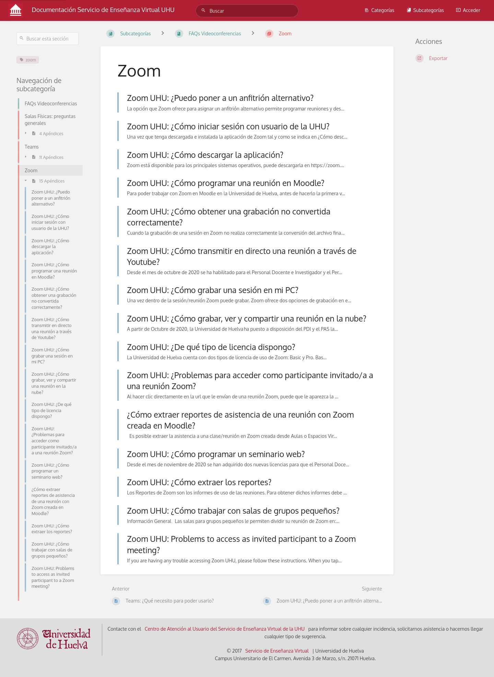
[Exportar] (446, 58)
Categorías (379, 10)
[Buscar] (204, 10)
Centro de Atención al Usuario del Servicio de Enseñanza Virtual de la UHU (225, 629)
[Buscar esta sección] (47, 38)
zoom (28, 59)
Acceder (468, 10)
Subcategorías (425, 10)
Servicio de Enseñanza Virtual (277, 651)
